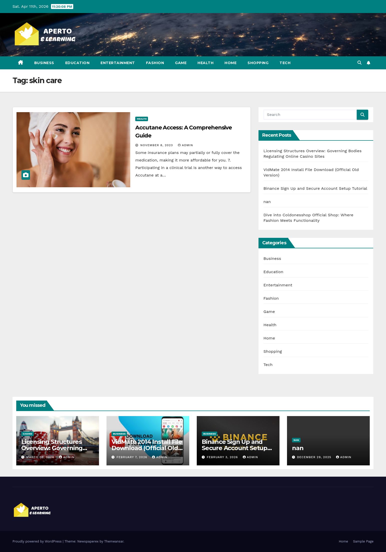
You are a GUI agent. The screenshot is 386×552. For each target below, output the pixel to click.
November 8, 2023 (157, 145)
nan (267, 201)
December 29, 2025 (314, 457)
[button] (360, 62)
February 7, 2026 (132, 457)
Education (77, 63)
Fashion (155, 63)
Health (206, 63)
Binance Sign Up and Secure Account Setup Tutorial (315, 188)
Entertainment (117, 63)
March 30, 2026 (41, 457)
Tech (285, 63)
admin (185, 145)
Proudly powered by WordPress (37, 541)
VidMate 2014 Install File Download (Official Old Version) (147, 448)
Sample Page (363, 541)
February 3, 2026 (223, 457)
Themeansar (114, 541)
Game (180, 63)
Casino (27, 433)
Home (230, 63)
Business (44, 63)
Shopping (258, 63)
